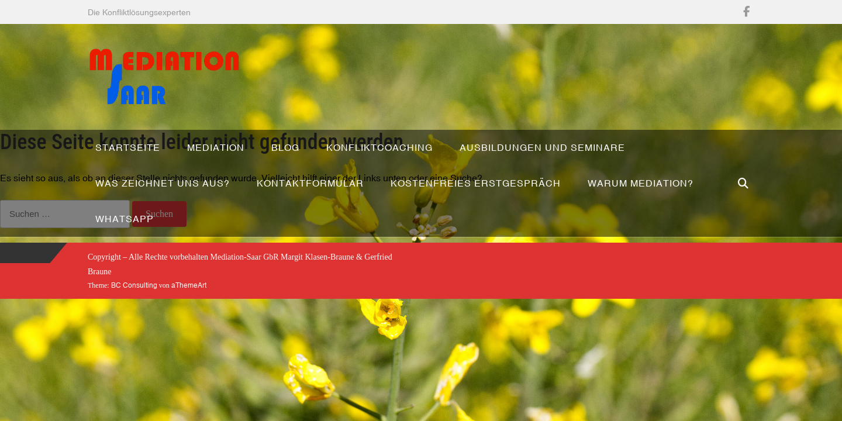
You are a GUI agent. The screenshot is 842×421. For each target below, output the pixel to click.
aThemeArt (188, 285)
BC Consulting (134, 285)
